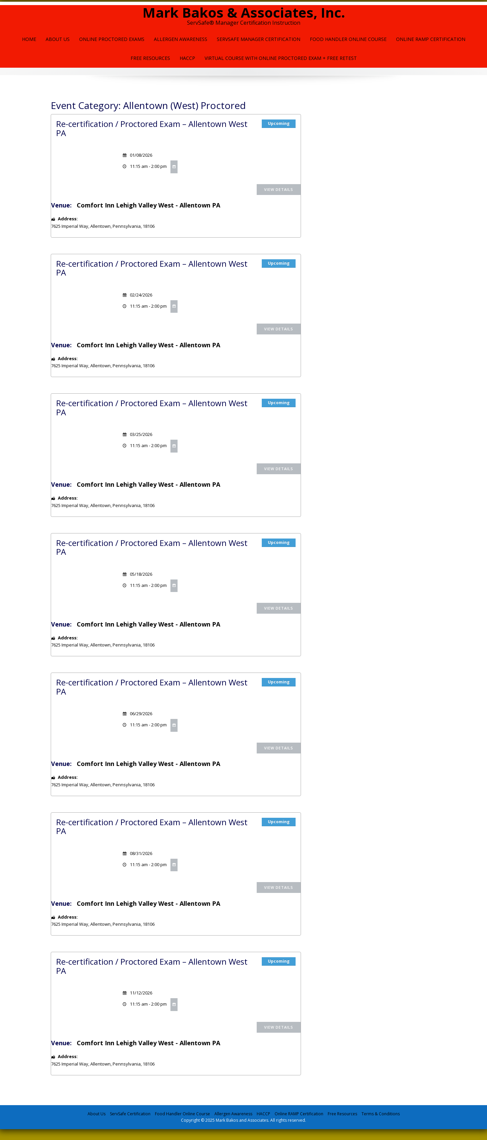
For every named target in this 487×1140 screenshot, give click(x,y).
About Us (58, 39)
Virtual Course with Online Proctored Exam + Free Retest (281, 58)
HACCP (187, 58)
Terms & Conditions (381, 1114)
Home (29, 39)
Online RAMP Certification (299, 1114)
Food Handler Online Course (348, 39)
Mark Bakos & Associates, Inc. (243, 12)
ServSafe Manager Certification (258, 39)
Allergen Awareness (180, 39)
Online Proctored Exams (111, 39)
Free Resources (150, 58)
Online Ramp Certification (430, 39)
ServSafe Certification (130, 1114)
